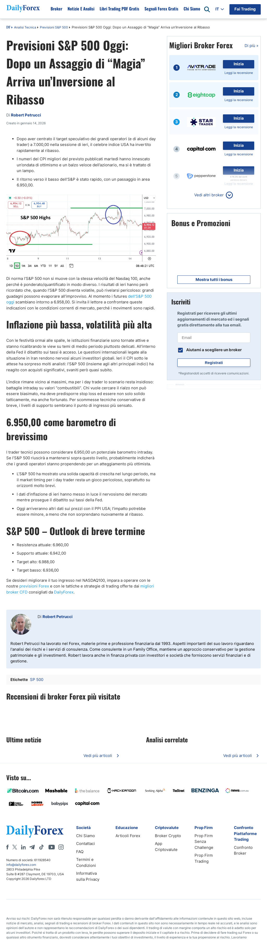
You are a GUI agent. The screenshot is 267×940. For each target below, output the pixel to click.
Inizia (239, 63)
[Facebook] (7, 847)
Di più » (251, 45)
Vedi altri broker (209, 194)
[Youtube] (51, 847)
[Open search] (207, 9)
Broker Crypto (168, 835)
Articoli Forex (128, 835)
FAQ (79, 851)
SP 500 (36, 679)
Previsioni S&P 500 (54, 27)
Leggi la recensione (238, 73)
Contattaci (85, 843)
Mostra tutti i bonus (214, 279)
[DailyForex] (35, 831)
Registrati (214, 362)
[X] (14, 847)
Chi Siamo (85, 835)
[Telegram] (32, 847)
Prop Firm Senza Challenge (204, 841)
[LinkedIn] (23, 847)
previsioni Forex (34, 586)
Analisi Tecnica (25, 27)
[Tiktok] (41, 847)
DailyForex (64, 592)
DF (8, 28)
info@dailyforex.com (21, 865)
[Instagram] (61, 847)
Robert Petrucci (57, 616)
